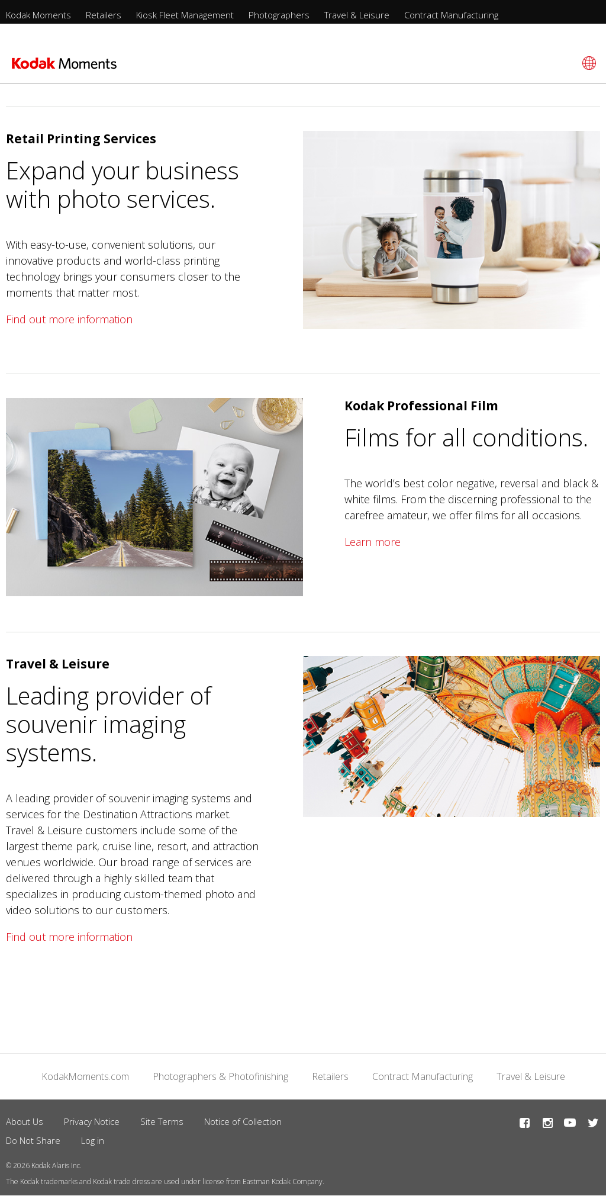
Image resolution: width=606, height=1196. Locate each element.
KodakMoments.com (85, 1076)
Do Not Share (33, 1140)
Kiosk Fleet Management (185, 15)
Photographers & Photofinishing (220, 1076)
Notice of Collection (243, 1121)
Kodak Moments (38, 15)
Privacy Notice (92, 1121)
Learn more (372, 542)
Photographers (279, 15)
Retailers (103, 15)
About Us (24, 1121)
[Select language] (587, 63)
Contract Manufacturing (451, 15)
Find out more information (69, 319)
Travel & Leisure (356, 15)
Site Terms (161, 1121)
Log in (92, 1140)
